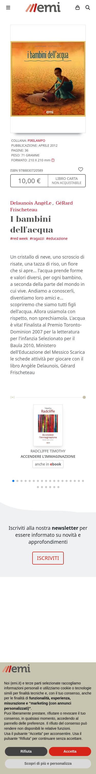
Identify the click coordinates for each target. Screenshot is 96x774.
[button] (33, 160)
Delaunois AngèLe (30, 203)
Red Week (20, 238)
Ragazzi (38, 238)
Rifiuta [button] (26, 751)
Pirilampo (36, 140)
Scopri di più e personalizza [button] (47, 763)
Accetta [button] (70, 751)
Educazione (58, 238)
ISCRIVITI (48, 558)
